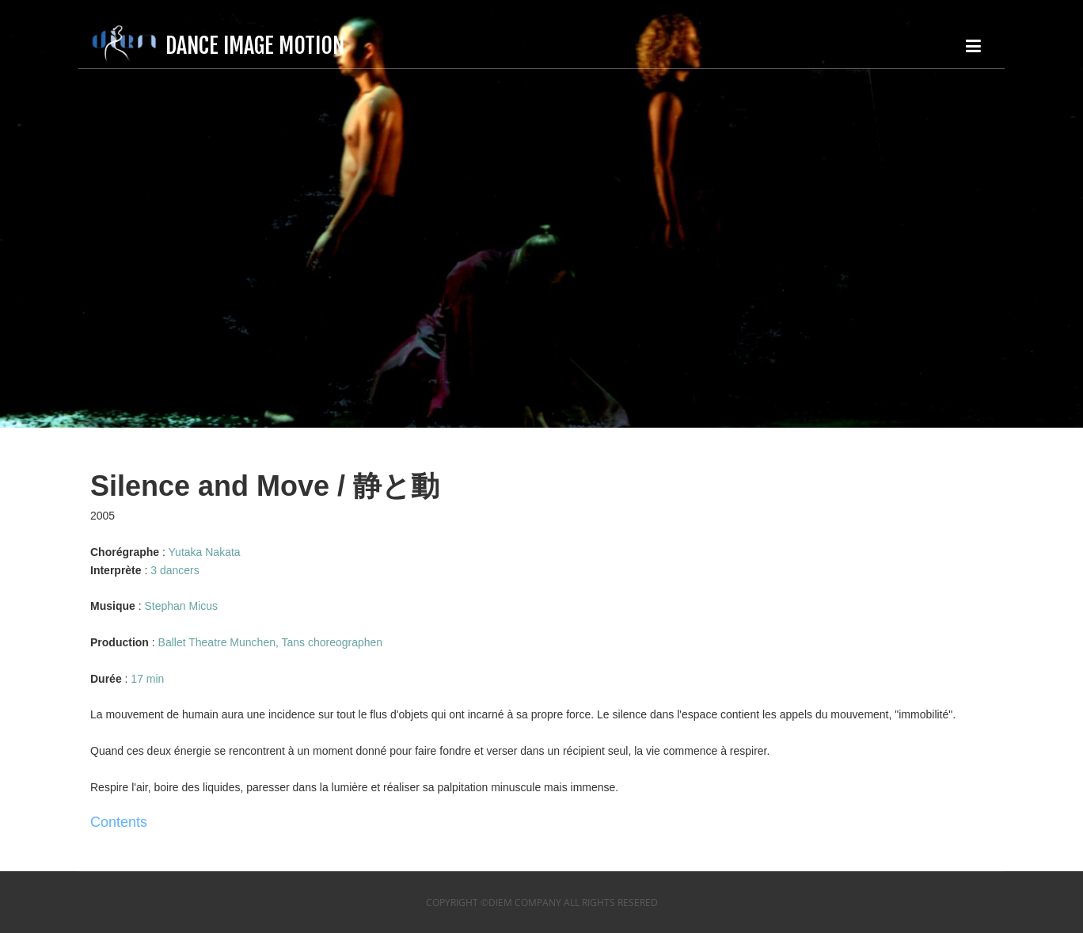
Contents (118, 822)
